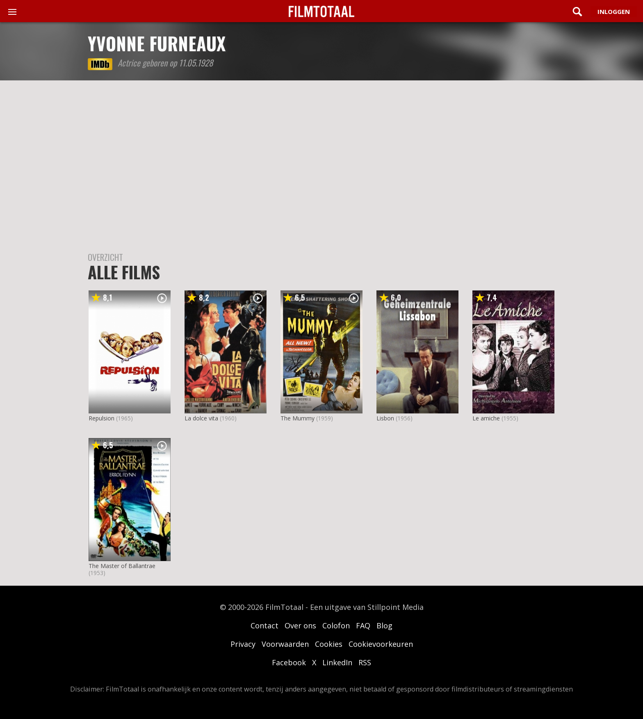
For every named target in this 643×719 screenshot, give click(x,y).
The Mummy (297, 418)
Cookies (328, 644)
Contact (264, 625)
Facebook (289, 662)
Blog (384, 625)
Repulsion (101, 418)
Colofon (336, 625)
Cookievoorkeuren (381, 644)
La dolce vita (201, 418)
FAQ (363, 625)
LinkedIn (337, 662)
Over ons (300, 625)
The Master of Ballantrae (122, 566)
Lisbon (385, 418)
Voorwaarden (285, 644)
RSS (364, 662)
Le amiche (486, 418)
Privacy (242, 644)
